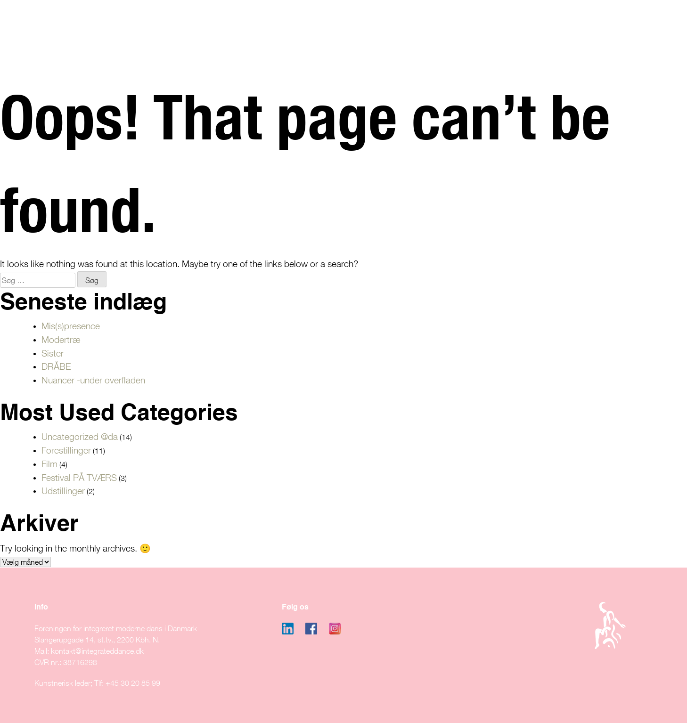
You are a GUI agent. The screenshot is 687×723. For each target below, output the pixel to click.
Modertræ (61, 339)
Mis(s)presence (70, 325)
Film (49, 463)
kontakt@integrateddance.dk (97, 651)
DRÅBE (56, 366)
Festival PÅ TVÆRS (79, 477)
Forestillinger (66, 450)
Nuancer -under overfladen (93, 379)
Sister (52, 353)
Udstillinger (63, 490)
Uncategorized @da (79, 436)
